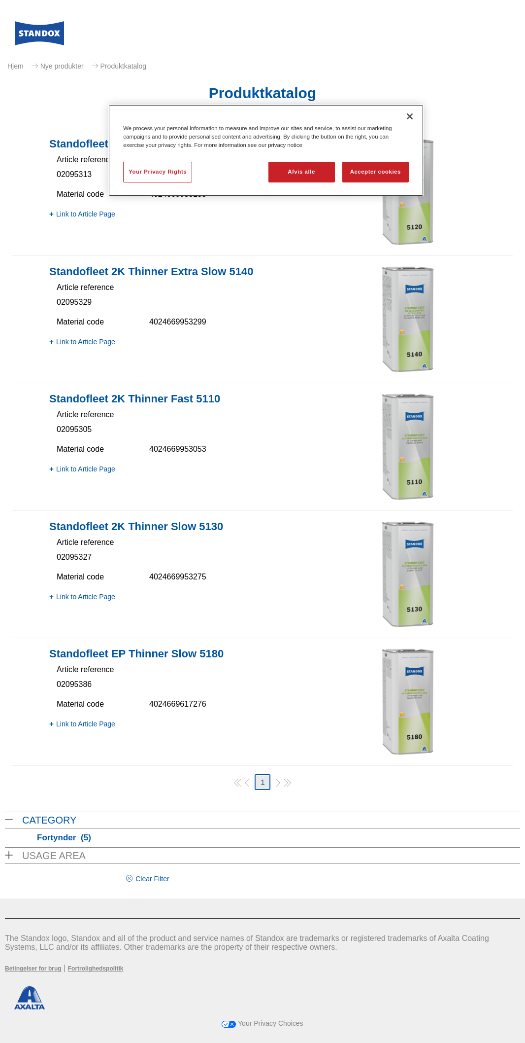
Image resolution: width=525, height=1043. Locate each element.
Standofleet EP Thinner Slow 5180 (136, 653)
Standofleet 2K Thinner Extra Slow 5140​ (151, 271)
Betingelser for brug (33, 968)
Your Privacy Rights (158, 172)
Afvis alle (301, 172)
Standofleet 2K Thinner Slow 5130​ (136, 526)
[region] (266, 150)
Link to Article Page (85, 214)
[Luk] (410, 116)
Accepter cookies (375, 172)
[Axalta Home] (39, 36)
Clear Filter (152, 879)
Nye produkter (62, 66)
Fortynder (64, 837)
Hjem (15, 66)
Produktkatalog (123, 66)
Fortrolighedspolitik (96, 968)
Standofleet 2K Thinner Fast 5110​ (134, 399)
